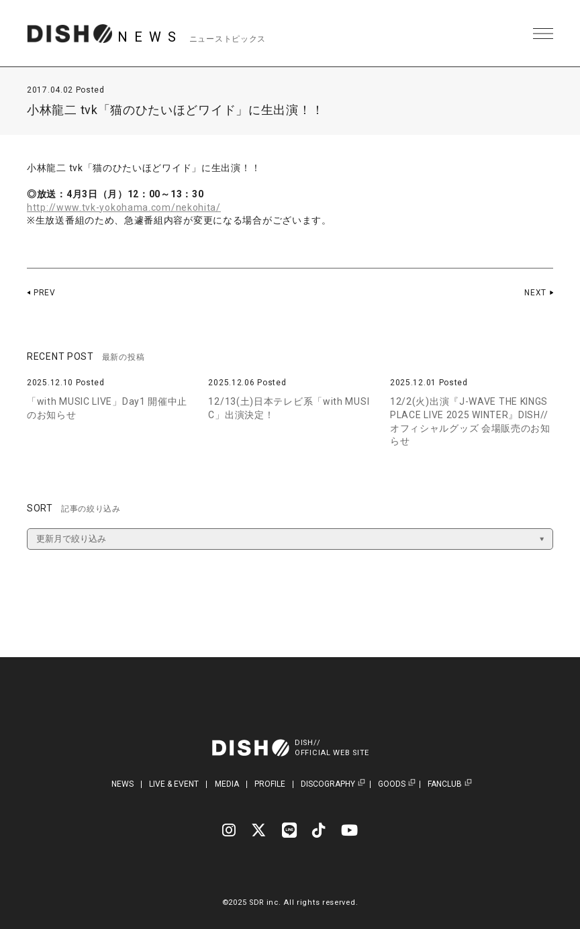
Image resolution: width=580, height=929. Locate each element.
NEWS (122, 784)
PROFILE (269, 784)
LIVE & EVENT (174, 784)
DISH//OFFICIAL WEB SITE (332, 747)
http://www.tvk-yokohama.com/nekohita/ (124, 207)
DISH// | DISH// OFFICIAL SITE (69, 33)
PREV (45, 293)
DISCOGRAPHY (328, 784)
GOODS (391, 784)
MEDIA (227, 784)
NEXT (535, 293)
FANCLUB (445, 784)
